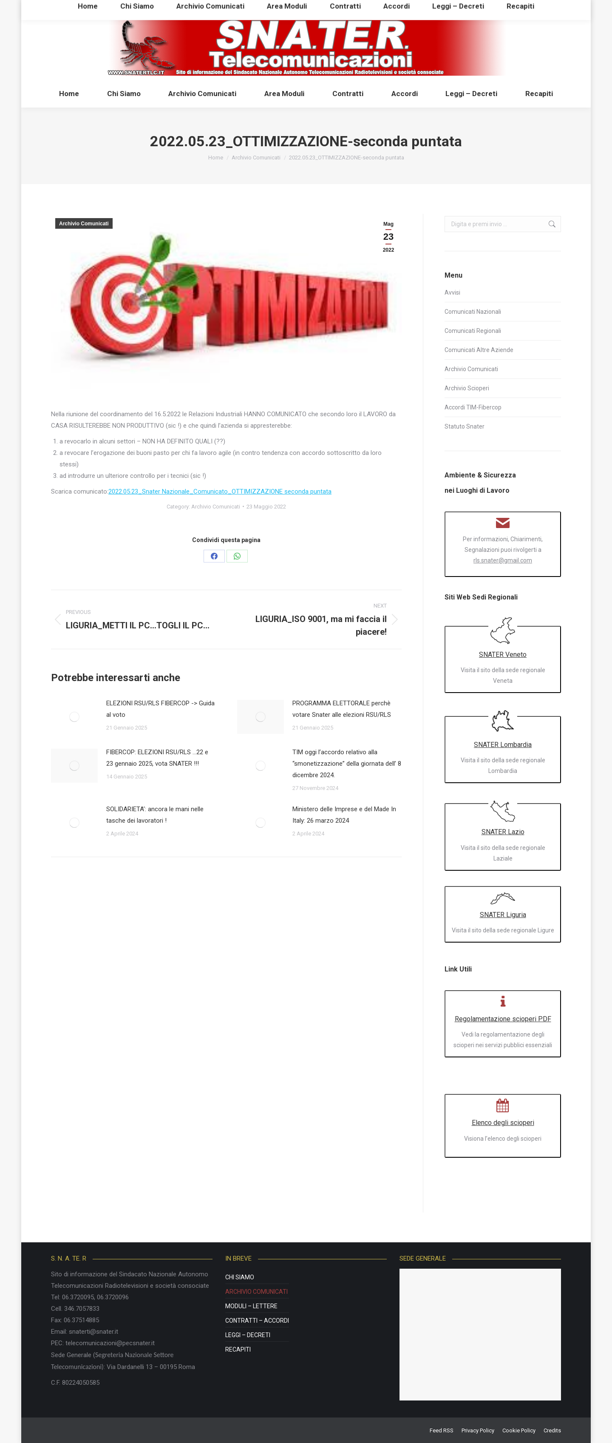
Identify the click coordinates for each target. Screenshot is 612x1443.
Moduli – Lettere (251, 1306)
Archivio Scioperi (467, 388)
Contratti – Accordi (257, 1320)
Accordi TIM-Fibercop (473, 407)
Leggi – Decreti (247, 1335)
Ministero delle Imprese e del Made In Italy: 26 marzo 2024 (344, 814)
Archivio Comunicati (84, 224)
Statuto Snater (464, 426)
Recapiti (238, 1349)
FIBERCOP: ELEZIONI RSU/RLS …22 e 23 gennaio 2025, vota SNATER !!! (157, 757)
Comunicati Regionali (473, 330)
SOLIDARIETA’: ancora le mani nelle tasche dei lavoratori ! (155, 814)
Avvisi (452, 292)
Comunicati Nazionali (473, 311)
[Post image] (74, 717)
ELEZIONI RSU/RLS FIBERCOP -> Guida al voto (160, 709)
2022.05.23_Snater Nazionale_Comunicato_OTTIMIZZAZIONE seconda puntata (220, 491)
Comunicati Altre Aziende (479, 350)
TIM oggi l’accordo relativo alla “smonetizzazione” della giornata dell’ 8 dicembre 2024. (346, 763)
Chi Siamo (239, 1277)
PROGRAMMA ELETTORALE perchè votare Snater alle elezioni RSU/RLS (341, 709)
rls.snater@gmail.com (502, 560)
